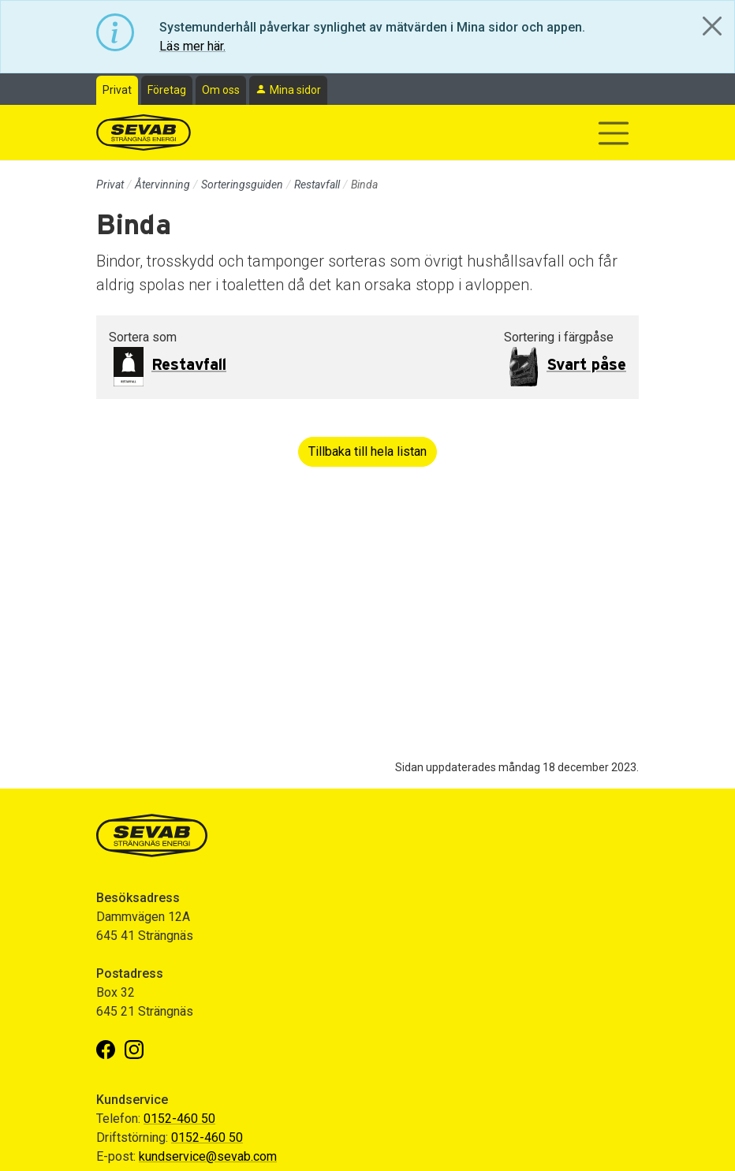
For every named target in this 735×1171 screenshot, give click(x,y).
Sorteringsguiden (242, 184)
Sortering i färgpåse (559, 337)
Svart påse (586, 365)
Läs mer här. (192, 46)
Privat (117, 90)
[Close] (712, 26)
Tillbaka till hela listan (367, 451)
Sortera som (143, 337)
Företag (166, 90)
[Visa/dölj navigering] (613, 133)
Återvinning (162, 184)
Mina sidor (295, 90)
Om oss (221, 90)
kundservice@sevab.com (208, 1156)
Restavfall (317, 184)
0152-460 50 (179, 1118)
